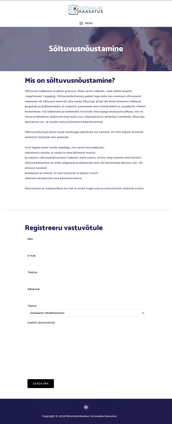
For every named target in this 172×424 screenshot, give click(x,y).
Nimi (86, 242)
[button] (86, 23)
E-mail (86, 259)
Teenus (86, 309)
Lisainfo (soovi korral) (86, 348)
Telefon (86, 276)
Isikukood (86, 292)
